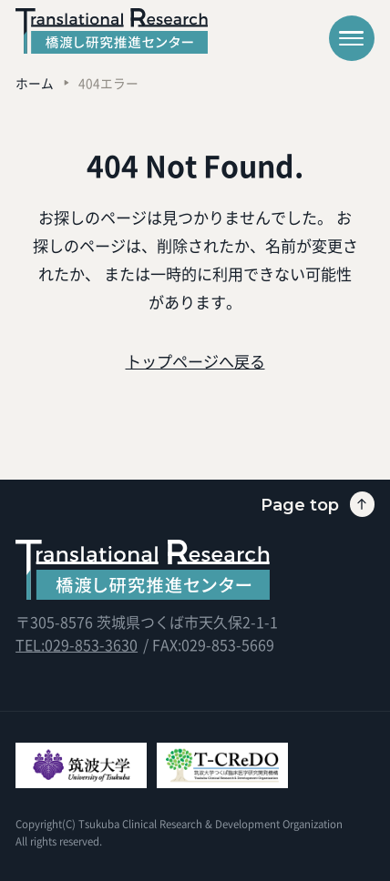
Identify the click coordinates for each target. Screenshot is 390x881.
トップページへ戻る (195, 360)
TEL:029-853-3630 (76, 644)
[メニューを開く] (352, 38)
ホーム (34, 83)
